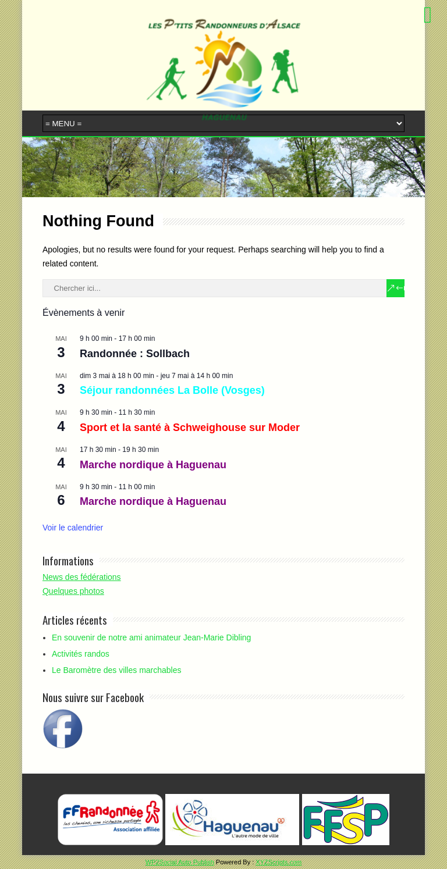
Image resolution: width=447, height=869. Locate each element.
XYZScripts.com (278, 862)
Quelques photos (73, 591)
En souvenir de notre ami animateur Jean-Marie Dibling (151, 637)
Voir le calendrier (72, 527)
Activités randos (80, 653)
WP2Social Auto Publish (180, 862)
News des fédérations (81, 577)
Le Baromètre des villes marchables (117, 670)
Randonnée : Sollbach (135, 353)
